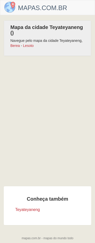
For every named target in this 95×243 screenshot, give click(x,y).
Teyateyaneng (27, 209)
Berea (15, 46)
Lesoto (28, 46)
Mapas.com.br (42, 7)
